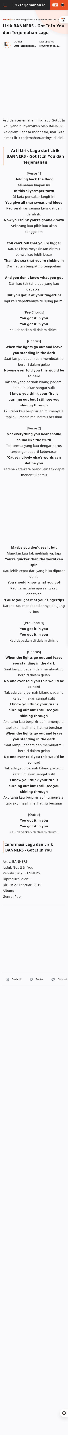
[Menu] (5, 5)
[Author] (30, 45)
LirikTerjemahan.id (28, 5)
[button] (13, 979)
